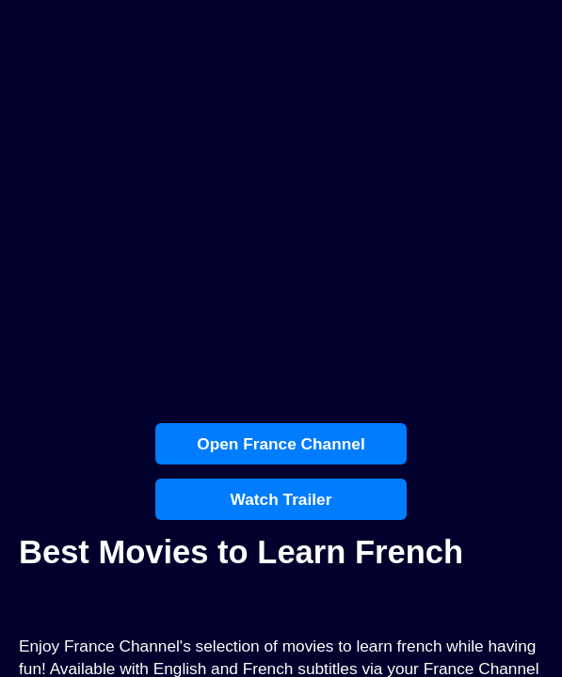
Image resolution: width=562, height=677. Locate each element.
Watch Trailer (281, 499)
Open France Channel (280, 443)
